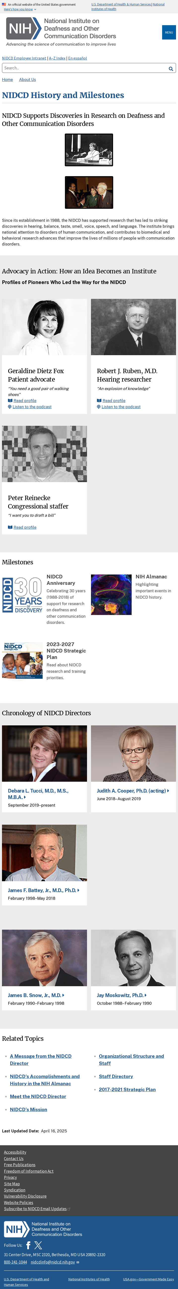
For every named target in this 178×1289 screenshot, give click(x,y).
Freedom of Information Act (29, 1171)
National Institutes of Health (89, 1279)
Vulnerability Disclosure (25, 1196)
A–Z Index (57, 58)
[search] (171, 68)
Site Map (12, 1184)
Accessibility (15, 1152)
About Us (27, 79)
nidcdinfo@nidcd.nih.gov (55, 1262)
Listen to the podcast (32, 407)
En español (77, 58)
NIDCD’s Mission (28, 1109)
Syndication (14, 1190)
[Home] (83, 32)
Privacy (10, 1177)
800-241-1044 (15, 1262)
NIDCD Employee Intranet (24, 58)
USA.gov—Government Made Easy (148, 1279)
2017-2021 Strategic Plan (127, 1089)
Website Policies (18, 1202)
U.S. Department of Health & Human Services (121, 4)
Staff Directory (116, 1076)
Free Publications (19, 1164)
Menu (169, 32)
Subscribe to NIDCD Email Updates (37, 1208)
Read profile (25, 400)
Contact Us (14, 1158)
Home (7, 79)
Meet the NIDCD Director (38, 1096)
